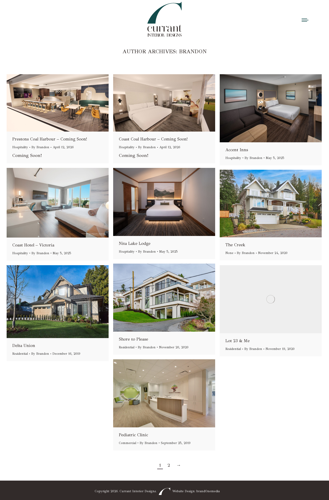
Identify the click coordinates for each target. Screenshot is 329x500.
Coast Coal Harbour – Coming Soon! (153, 139)
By (40, 147)
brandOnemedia (208, 491)
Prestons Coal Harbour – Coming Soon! (49, 139)
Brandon (193, 51)
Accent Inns (236, 149)
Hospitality (20, 147)
